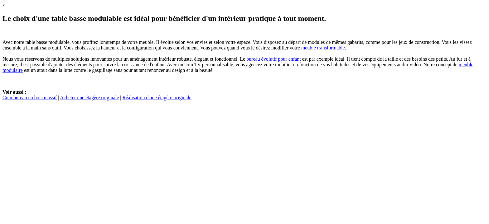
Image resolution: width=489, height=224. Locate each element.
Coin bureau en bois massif (29, 97)
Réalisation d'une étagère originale (157, 97)
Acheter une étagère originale (89, 97)
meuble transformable (323, 47)
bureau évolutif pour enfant (273, 59)
